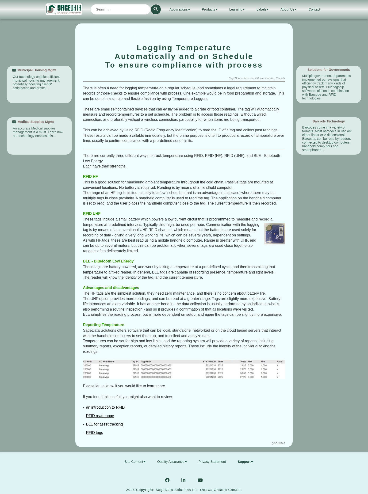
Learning (237, 9)
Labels (263, 9)
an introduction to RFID (105, 407)
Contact (314, 9)
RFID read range (100, 416)
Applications (179, 9)
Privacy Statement (212, 462)
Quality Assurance (172, 462)
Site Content (134, 462)
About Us (288, 9)
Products (210, 9)
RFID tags (94, 433)
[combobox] (120, 9)
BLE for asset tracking (104, 424)
